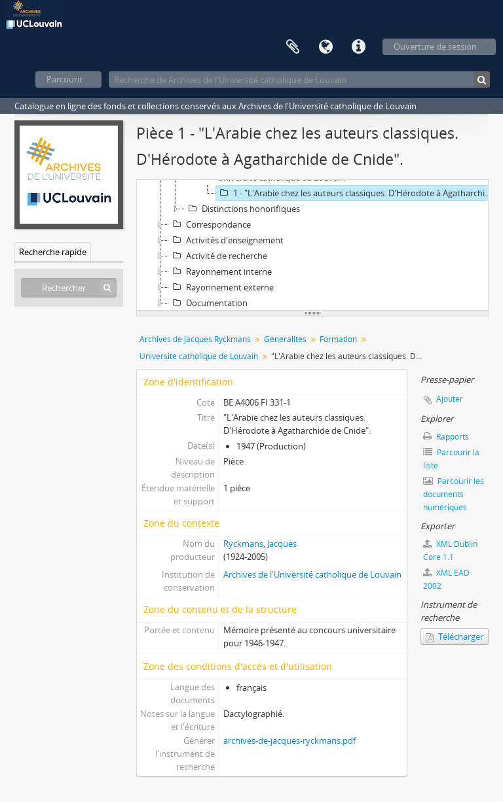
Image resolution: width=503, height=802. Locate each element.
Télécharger (454, 636)
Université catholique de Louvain (199, 356)
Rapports (446, 436)
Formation (338, 339)
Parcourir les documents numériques (453, 494)
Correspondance (210, 224)
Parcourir (65, 79)
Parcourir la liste (451, 459)
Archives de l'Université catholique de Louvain (312, 574)
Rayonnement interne (220, 271)
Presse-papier (292, 47)
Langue (325, 47)
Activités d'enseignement (226, 240)
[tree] (312, 245)
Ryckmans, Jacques (260, 543)
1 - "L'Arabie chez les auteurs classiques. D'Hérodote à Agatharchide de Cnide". (356, 193)
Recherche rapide (52, 252)
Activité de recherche (218, 256)
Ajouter (449, 398)
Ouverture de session (435, 46)
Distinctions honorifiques (242, 209)
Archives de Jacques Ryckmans (195, 339)
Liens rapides (358, 47)
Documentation (208, 303)
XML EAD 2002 (446, 579)
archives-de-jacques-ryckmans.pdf (289, 740)
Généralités (285, 339)
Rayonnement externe (221, 287)
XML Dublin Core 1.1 (450, 550)
